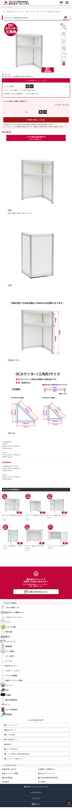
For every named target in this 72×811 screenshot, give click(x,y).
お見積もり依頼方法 (46, 769)
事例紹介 (8, 744)
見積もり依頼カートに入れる (36, 120)
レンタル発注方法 (11, 749)
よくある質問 (9, 735)
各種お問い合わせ (9, 769)
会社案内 (5, 781)
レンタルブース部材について (14, 759)
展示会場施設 (7, 777)
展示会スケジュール (46, 773)
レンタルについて (11, 725)
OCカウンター (32, 11)
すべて (4, 11)
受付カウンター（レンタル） (17, 11)
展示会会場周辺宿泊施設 (48, 777)
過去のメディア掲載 (10, 773)
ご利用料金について (11, 739)
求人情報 (41, 781)
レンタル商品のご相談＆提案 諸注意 (16, 754)
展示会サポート (10, 730)
